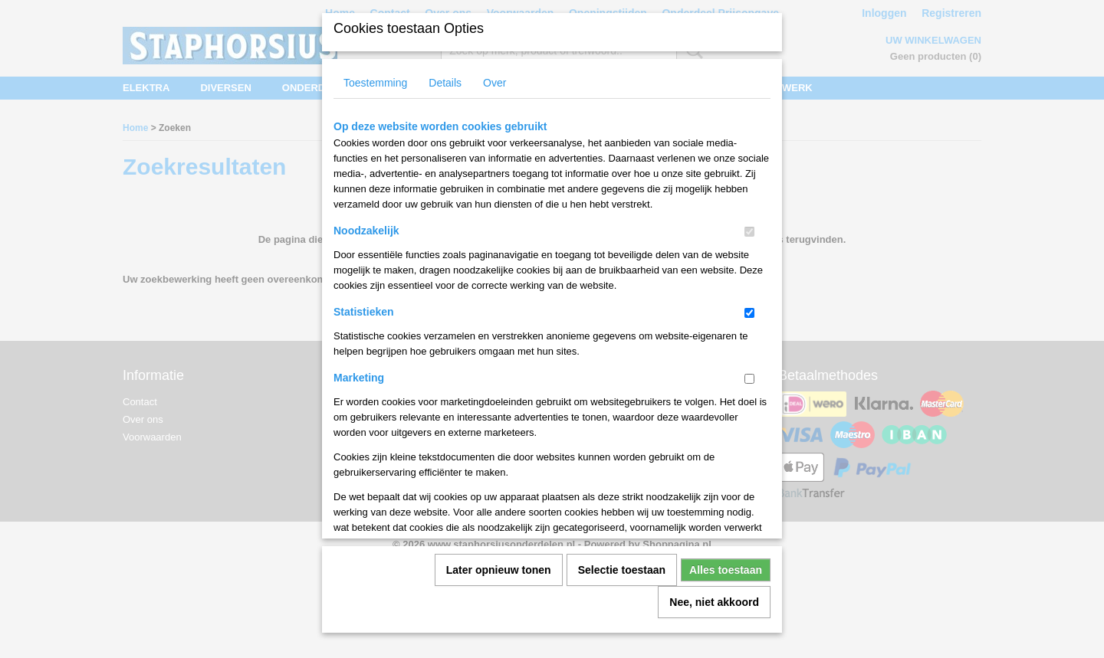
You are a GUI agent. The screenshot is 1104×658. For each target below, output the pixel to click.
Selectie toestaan (621, 564)
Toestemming (375, 77)
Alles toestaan (725, 564)
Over (494, 77)
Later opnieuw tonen (498, 564)
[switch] (749, 226)
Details (445, 77)
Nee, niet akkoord (714, 597)
